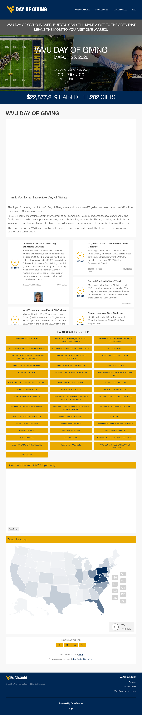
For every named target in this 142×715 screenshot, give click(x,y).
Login (70, 708)
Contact (132, 682)
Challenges (101, 9)
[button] (82, 645)
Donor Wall (120, 9)
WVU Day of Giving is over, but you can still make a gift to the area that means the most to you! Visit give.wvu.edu (71, 27)
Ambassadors (82, 9)
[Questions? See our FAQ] (80, 654)
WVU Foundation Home (125, 691)
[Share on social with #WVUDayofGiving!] (71, 498)
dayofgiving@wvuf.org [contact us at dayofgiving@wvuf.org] (82, 659)
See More (13, 529)
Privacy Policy (130, 686)
